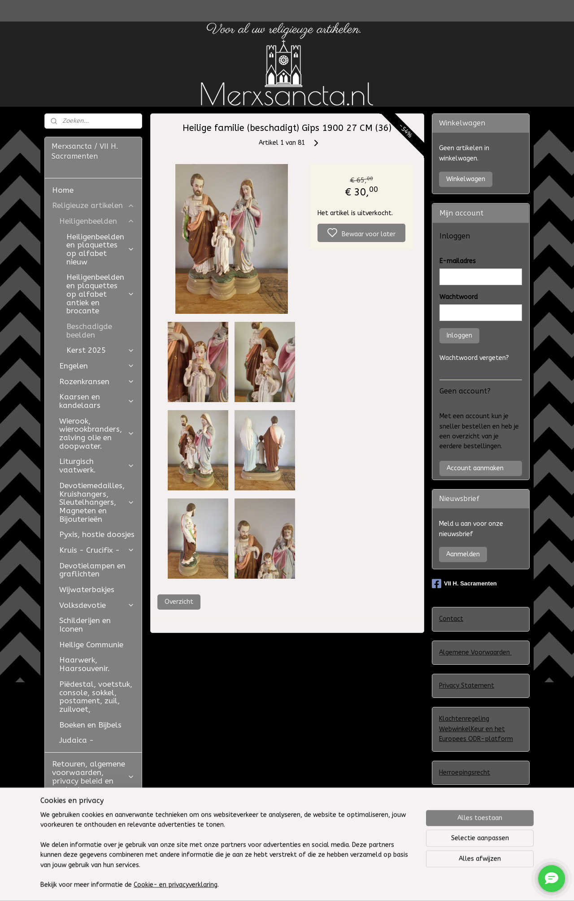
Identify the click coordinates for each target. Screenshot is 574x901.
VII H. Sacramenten (464, 583)
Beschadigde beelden (89, 330)
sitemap (341, 885)
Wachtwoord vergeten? (474, 358)
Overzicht (178, 602)
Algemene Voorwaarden (475, 652)
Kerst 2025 (100, 350)
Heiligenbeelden (97, 221)
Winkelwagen (465, 179)
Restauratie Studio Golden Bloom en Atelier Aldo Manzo (87, 813)
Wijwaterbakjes (86, 589)
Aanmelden (463, 554)
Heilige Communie (91, 644)
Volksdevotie (97, 605)
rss (358, 885)
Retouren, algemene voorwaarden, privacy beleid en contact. (93, 776)
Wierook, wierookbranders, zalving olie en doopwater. (97, 433)
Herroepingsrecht (464, 772)
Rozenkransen (97, 381)
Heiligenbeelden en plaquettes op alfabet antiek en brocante (100, 294)
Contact (451, 619)
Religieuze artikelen (93, 205)
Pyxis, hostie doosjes (97, 534)
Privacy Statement (466, 685)
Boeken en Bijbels (90, 724)
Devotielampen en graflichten (92, 570)
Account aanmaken (475, 468)
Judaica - (76, 740)
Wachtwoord (458, 297)
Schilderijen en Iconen (85, 624)
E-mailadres (457, 261)
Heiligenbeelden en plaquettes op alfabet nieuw (100, 249)
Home (63, 190)
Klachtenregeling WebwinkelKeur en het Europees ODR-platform (476, 729)
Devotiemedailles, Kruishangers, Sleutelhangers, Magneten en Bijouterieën (97, 502)
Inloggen (459, 335)
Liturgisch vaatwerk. (97, 465)
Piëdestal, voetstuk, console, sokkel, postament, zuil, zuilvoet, (95, 697)
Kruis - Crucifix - (97, 550)
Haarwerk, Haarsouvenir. (84, 664)
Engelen (97, 365)
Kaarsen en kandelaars (97, 401)
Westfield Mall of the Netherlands (91, 841)
